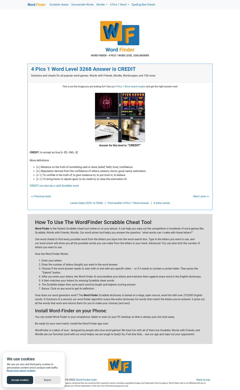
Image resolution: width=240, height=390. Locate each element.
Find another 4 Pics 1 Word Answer (128, 203)
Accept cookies (20, 380)
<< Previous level (41, 196)
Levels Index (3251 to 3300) (86, 203)
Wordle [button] (100, 4)
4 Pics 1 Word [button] (118, 4)
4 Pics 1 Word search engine (131, 86)
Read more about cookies (21, 370)
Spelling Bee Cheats (143, 4)
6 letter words (162, 203)
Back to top (203, 379)
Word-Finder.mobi (86, 379)
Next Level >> (201, 196)
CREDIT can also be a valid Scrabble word (54, 185)
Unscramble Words (82, 4)
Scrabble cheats (59, 4)
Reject (47, 380)
